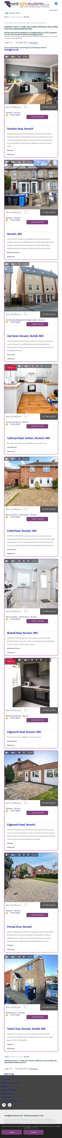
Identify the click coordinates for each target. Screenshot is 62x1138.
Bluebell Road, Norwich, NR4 (18, 636)
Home (6, 21)
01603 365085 (40, 522)
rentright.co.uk (11, 54)
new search (52, 10)
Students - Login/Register (10, 1084)
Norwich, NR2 (12, 238)
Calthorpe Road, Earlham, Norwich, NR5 (23, 442)
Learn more (34, 1128)
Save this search (16, 15)
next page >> (33, 47)
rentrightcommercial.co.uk (10, 1102)
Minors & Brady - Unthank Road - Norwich (26, 518)
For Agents (5, 1088)
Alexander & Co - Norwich (19, 1015)
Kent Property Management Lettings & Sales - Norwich (32, 323)
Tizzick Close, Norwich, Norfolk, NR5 (21, 1031)
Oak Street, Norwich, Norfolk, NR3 (20, 340)
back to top (8, 1076)
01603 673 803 (39, 430)
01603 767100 (40, 328)
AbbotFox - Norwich (16, 116)
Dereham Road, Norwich (17, 133)
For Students (5, 1081)
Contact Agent (17, 121)
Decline (33, 1132)
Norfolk (26, 21)
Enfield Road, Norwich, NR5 (18, 534)
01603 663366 (40, 1019)
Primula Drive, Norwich (16, 929)
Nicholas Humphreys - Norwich (21, 425)
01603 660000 (39, 121)
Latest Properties (7, 1095)
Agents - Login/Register (9, 1092)
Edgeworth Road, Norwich (17, 828)
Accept (11, 1132)
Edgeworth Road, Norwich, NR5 (19, 735)
